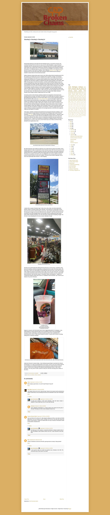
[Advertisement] (44, 487)
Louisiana (73, 94)
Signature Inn (74, 114)
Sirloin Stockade (79, 114)
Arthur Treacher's (77, 101)
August (72, 144)
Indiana (80, 87)
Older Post (62, 499)
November (73, 131)
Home (44, 499)
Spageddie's (84, 114)
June (72, 148)
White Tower (72, 116)
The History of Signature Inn (74, 170)
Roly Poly (75, 113)
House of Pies (73, 108)
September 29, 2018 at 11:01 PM (46, 428)
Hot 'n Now (84, 93)
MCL (71, 97)
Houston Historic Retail (43, 98)
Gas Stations (32, 374)
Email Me (71, 37)
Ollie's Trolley (84, 110)
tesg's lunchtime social (73, 160)
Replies (30, 396)
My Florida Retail (72, 166)
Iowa (83, 95)
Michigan (74, 87)
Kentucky (74, 88)
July (71, 146)
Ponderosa (75, 89)
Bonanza (84, 89)
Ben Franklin (77, 102)
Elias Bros (73, 93)
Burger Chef (84, 91)
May (71, 149)
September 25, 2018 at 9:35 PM (38, 389)
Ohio (69, 87)
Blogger (69, 508)
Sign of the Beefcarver (79, 100)
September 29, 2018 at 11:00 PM (46, 399)
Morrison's (76, 110)
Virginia (84, 100)
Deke (29, 439)
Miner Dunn (80, 109)
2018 (71, 128)
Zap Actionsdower (34, 399)
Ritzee (73, 113)
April (72, 151)
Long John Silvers (78, 96)
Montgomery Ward (71, 110)
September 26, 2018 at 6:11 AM (36, 439)
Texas (69, 115)
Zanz (80, 116)
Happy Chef (77, 107)
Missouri (84, 109)
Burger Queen (70, 103)
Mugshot (72, 141)
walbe (29, 382)
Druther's (69, 93)
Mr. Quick (79, 110)
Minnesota (70, 90)
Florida (77, 93)
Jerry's (79, 108)
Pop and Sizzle (73, 139)
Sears (85, 113)
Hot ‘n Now (30, 114)
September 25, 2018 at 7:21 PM (36, 382)
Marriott (77, 94)
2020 (71, 125)
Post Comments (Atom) (33, 501)
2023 (71, 121)
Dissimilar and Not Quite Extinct (76, 136)
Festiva (28, 374)
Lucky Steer (84, 96)
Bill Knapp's (81, 102)
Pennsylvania (70, 91)
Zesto (69, 101)
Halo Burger (73, 107)
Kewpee (69, 94)
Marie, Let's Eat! (72, 167)
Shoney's (69, 114)
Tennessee (79, 91)
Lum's (69, 97)
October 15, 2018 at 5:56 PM (40, 406)
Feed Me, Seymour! (74, 142)
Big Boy (78, 88)
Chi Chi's (82, 103)
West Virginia (79, 89)
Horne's (69, 108)
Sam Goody (70, 100)
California (74, 103)
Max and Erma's (79, 97)
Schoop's (82, 113)
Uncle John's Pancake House (78, 115)
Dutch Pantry (77, 95)
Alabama (72, 101)
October (72, 133)
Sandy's (74, 100)
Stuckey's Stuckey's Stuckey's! (76, 137)
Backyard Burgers (71, 102)
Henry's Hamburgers (83, 107)
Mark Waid (30, 389)
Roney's (79, 113)
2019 (71, 126)
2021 (71, 123)
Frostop (80, 95)
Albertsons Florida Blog (73, 168)
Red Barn (70, 113)
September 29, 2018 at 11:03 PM (46, 448)
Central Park (79, 103)
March (72, 153)
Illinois (36, 374)
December (73, 129)
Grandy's (69, 107)
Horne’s (60, 70)
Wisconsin (81, 94)
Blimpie (85, 102)
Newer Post (26, 499)
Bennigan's (72, 95)
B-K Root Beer (83, 101)
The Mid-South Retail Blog (74, 164)
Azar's (69, 95)
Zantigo (84, 94)
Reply (29, 385)
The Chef (71, 115)
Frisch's (80, 93)
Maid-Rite (81, 108)
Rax (85, 88)
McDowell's (75, 109)
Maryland (74, 97)
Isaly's (76, 108)
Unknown (33, 406)
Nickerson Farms (53, 70)
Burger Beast (71, 163)
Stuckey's (39, 374)
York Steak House (77, 116)
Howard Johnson (78, 90)
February (72, 154)
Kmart (85, 90)
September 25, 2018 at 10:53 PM (43, 416)
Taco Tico (70, 89)
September (73, 134)
